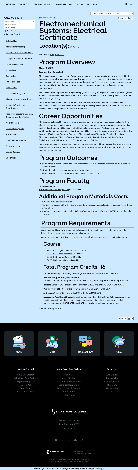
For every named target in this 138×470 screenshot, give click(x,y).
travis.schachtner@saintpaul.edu (54, 189)
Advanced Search (12, 34)
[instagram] (82, 440)
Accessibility (112, 378)
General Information (14, 64)
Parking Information (14, 146)
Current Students (25, 391)
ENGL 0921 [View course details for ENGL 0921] (93, 289)
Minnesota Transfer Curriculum (19, 99)
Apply (19, 343)
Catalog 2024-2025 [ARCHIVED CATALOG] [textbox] (105, 13)
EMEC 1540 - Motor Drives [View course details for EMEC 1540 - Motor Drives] (58, 260)
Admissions (11, 70)
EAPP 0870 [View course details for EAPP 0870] (106, 289)
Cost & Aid (79, 4)
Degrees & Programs (64, 4)
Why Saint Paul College (43, 4)
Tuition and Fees (13, 82)
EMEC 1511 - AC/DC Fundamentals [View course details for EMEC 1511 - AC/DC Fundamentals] (62, 250)
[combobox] (112, 13)
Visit (52, 343)
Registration (11, 76)
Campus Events (112, 381)
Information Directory (15, 47)
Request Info (85, 343)
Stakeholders (11, 134)
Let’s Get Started (25, 374)
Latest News (69, 395)
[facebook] (56, 440)
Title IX (112, 391)
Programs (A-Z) (13, 123)
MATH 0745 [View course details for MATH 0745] (96, 293)
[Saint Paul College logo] (16, 4)
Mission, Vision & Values (69, 381)
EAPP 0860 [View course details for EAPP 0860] (119, 285)
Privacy (87, 461)
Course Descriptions (15, 128)
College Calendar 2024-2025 (19, 58)
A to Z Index (112, 374)
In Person (74, 47)
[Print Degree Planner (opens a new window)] (119, 18)
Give (119, 343)
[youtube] (75, 440)
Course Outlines (13, 152)
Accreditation (69, 378)
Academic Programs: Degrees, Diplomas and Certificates (19, 115)
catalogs (40, 468)
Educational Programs (16, 93)
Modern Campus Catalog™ (92, 468)
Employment (69, 391)
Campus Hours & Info (69, 385)
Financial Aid (11, 87)
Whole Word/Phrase (13, 31)
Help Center (112, 388)
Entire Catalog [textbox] (9, 21)
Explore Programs (26, 381)
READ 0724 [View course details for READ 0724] (106, 285)
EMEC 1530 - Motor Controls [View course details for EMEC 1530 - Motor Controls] (59, 257)
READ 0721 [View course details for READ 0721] (94, 285)
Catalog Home (12, 41)
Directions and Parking (16, 140)
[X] (62, 440)
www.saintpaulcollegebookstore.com (104, 205)
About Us (69, 374)
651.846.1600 (71, 428)
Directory (112, 385)
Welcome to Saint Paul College (19, 52)
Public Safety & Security (69, 388)
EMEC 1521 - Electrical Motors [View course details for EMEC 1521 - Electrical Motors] (60, 254)
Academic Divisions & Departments (15, 106)
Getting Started (92, 4)
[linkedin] (69, 440)
